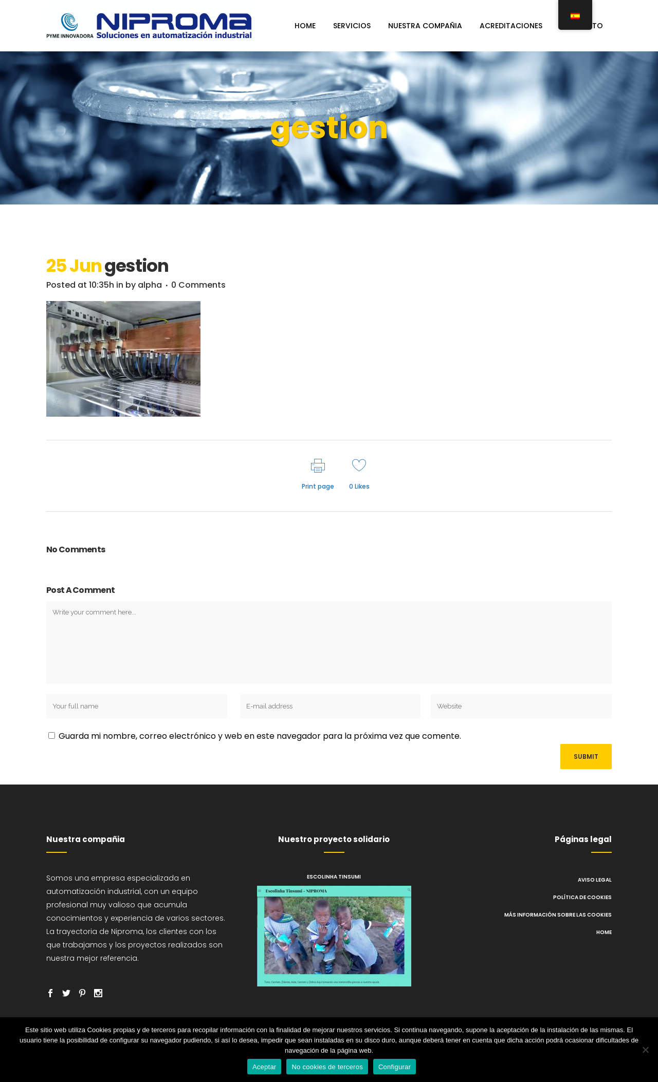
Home (604, 932)
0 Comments (198, 285)
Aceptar (264, 1067)
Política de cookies (582, 897)
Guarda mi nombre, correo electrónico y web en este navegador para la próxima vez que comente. (260, 736)
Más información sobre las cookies (558, 915)
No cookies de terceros (326, 1067)
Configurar (394, 1067)
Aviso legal (595, 880)
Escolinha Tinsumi (334, 877)
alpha (150, 285)
